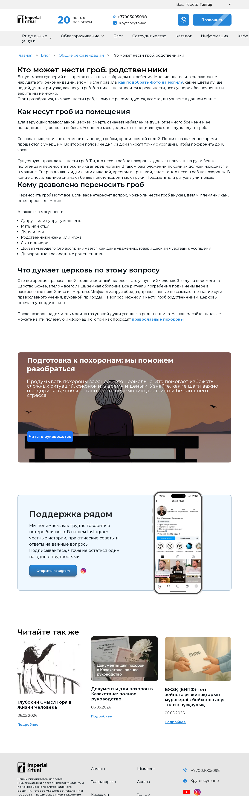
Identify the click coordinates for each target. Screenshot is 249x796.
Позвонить (208, 20)
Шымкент (146, 769)
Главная (24, 55)
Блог (45, 55)
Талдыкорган (103, 781)
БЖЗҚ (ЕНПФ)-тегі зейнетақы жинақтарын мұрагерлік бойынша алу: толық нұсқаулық (194, 697)
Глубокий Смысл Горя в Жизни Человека (44, 705)
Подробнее (27, 725)
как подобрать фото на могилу (150, 82)
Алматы (98, 769)
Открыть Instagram (53, 571)
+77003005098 (130, 17)
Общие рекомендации (81, 55)
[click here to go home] (50, 767)
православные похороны (158, 319)
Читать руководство (50, 436)
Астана (143, 781)
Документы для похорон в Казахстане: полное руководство (122, 694)
